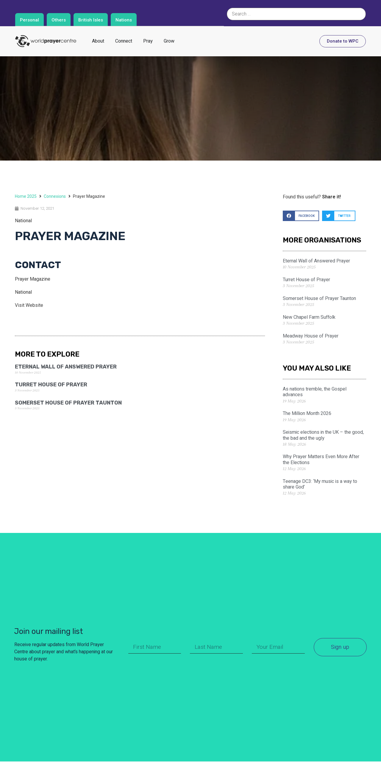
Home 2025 (26, 196)
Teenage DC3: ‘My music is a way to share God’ (320, 484)
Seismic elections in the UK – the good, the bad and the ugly (323, 435)
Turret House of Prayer (51, 384)
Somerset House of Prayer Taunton (68, 402)
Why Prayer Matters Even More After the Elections (321, 459)
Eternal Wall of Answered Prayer (66, 366)
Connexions (55, 196)
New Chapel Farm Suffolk (309, 317)
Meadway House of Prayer (310, 336)
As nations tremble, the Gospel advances (314, 391)
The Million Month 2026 (307, 413)
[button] (301, 216)
